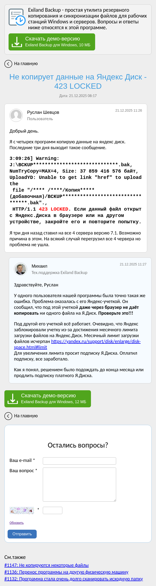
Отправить (22, 534)
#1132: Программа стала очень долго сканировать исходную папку (73, 579)
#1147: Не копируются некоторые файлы (46, 565)
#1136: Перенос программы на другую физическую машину (66, 572)
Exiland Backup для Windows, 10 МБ (57, 41)
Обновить (17, 523)
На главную (26, 63)
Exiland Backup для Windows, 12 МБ (53, 398)
